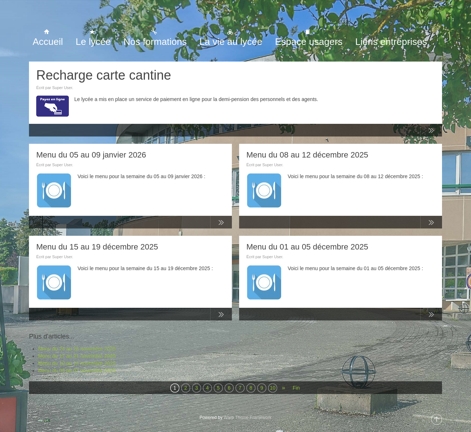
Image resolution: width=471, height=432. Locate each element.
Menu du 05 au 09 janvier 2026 (91, 154)
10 (273, 388)
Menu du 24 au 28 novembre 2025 (77, 349)
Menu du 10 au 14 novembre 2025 (77, 363)
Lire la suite (431, 132)
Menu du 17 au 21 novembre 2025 (77, 356)
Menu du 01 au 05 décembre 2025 (307, 246)
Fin (296, 388)
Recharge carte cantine (103, 75)
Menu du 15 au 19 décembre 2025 (97, 246)
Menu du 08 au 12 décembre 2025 (307, 154)
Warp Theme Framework (247, 417)
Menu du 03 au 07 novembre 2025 (77, 370)
